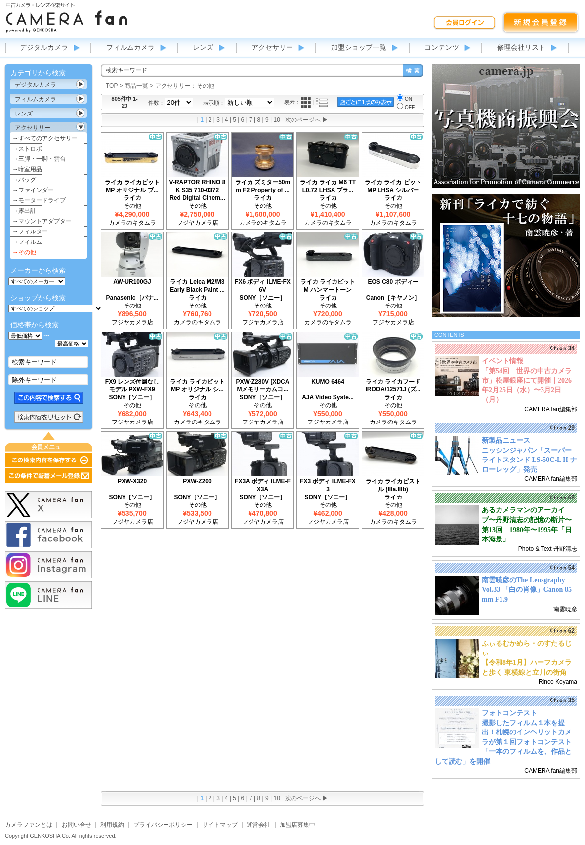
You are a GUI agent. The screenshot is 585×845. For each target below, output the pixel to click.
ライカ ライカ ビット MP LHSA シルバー (393, 186)
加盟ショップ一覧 (358, 47)
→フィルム (27, 241)
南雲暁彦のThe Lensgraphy (523, 580)
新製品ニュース (506, 440)
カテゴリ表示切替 (80, 84)
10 (277, 119)
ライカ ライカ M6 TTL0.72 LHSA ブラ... (328, 186)
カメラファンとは (28, 824)
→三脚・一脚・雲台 (39, 158)
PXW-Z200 (197, 481)
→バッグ (24, 179)
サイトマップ (220, 824)
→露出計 (24, 210)
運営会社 (258, 824)
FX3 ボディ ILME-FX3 (328, 485)
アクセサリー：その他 (184, 85)
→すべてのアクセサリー (45, 138)
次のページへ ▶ (306, 119)
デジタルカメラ (44, 47)
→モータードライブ (39, 200)
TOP (112, 85)
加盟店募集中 (297, 824)
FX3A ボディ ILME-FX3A (263, 485)
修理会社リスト (521, 47)
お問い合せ (76, 824)
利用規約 (112, 824)
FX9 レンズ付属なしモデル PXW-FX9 (132, 385)
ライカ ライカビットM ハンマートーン (327, 285)
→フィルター (30, 231)
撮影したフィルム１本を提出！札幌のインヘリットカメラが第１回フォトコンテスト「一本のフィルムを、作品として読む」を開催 (503, 742)
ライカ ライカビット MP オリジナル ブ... (132, 186)
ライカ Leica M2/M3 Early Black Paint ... (197, 285)
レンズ (203, 47)
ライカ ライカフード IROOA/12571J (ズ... (392, 385)
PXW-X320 (132, 481)
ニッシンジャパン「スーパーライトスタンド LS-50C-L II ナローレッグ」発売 (529, 460)
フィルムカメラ (130, 47)
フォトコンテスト (509, 713)
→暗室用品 (27, 169)
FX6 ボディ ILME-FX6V (263, 285)
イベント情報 (502, 361)
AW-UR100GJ (132, 281)
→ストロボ (27, 148)
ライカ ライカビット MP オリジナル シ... (197, 385)
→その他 (24, 252)
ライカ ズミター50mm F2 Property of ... (262, 186)
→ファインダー (33, 190)
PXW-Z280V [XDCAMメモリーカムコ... (263, 385)
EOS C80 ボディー (393, 281)
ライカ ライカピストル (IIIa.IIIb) (393, 485)
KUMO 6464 (327, 381)
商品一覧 (136, 85)
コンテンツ (441, 47)
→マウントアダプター (42, 221)
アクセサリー (272, 47)
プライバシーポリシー (163, 824)
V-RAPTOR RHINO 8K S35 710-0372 (197, 186)
